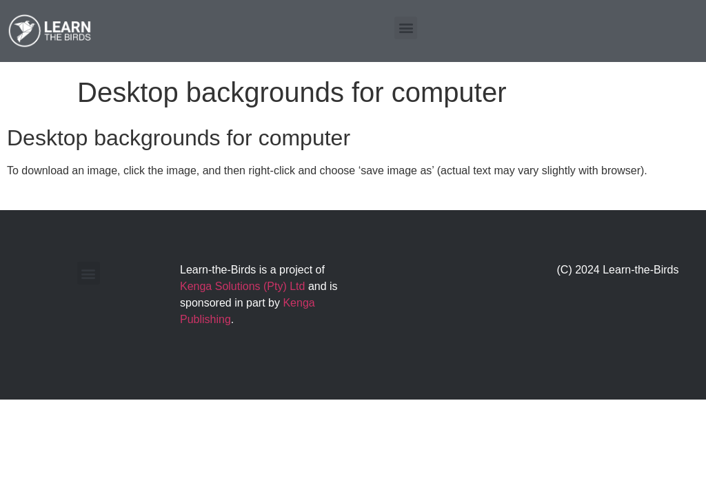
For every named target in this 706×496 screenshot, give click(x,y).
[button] (405, 28)
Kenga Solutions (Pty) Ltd (242, 286)
